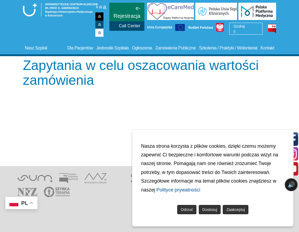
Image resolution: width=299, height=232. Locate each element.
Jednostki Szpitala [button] (112, 48)
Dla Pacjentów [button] (80, 48)
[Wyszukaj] (235, 32)
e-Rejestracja (126, 12)
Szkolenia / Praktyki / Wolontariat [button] (228, 48)
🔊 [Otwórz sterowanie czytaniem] (291, 184)
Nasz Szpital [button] (36, 48)
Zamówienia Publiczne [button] (175, 48)
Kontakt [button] (267, 48)
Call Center (129, 25)
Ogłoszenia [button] (142, 48)
